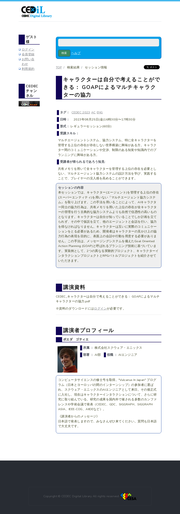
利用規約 (28, 69)
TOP (59, 67)
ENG (100, 112)
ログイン (100, 308)
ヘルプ (76, 53)
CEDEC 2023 (81, 112)
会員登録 (28, 54)
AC (93, 112)
